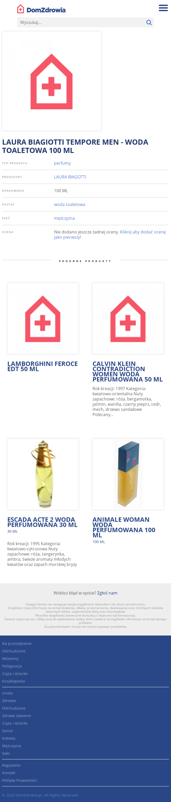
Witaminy (10, 658)
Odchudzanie (13, 651)
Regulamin (11, 765)
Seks (6, 753)
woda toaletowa (69, 204)
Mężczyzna (11, 745)
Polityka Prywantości (19, 780)
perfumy (62, 163)
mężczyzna (64, 218)
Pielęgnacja (12, 666)
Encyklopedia (13, 681)
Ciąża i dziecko (15, 673)
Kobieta (8, 738)
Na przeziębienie (17, 643)
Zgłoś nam (107, 593)
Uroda (7, 693)
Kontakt (8, 772)
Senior (7, 730)
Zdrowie (9, 700)
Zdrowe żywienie (16, 715)
